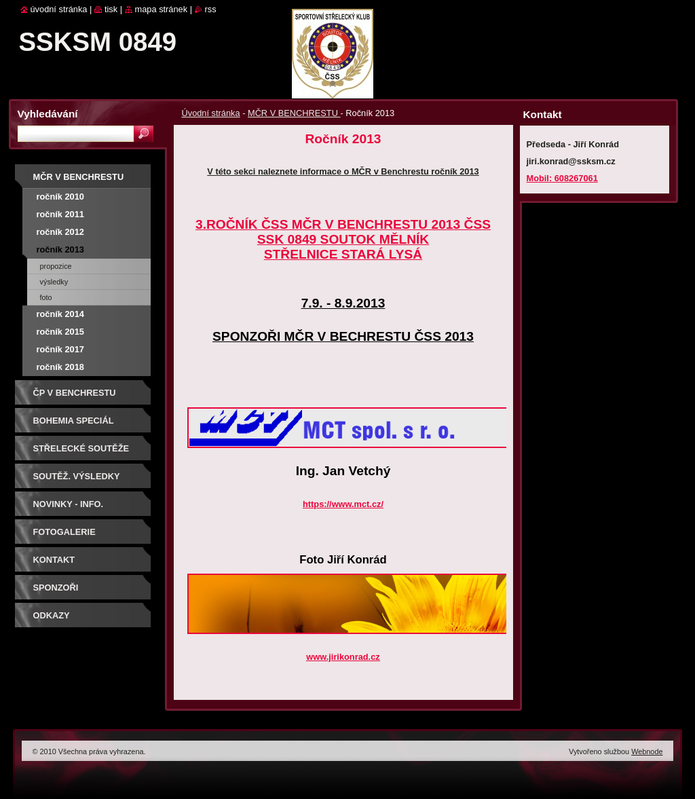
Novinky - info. (68, 504)
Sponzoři (56, 587)
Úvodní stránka (211, 113)
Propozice (56, 266)
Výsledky (54, 282)
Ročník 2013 (60, 249)
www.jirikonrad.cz (342, 657)
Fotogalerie (64, 532)
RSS (211, 9)
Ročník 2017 (60, 349)
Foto (46, 297)
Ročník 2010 (60, 196)
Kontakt (54, 560)
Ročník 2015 (60, 332)
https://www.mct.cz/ (343, 504)
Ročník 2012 (60, 232)
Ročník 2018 (60, 367)
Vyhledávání (48, 113)
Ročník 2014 (60, 314)
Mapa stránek (161, 9)
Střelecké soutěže (81, 448)
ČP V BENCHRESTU (74, 393)
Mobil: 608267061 (562, 178)
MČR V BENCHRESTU (294, 113)
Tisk (111, 9)
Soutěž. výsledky (76, 476)
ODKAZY (51, 615)
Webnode (646, 751)
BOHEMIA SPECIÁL (73, 420)
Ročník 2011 (60, 214)
